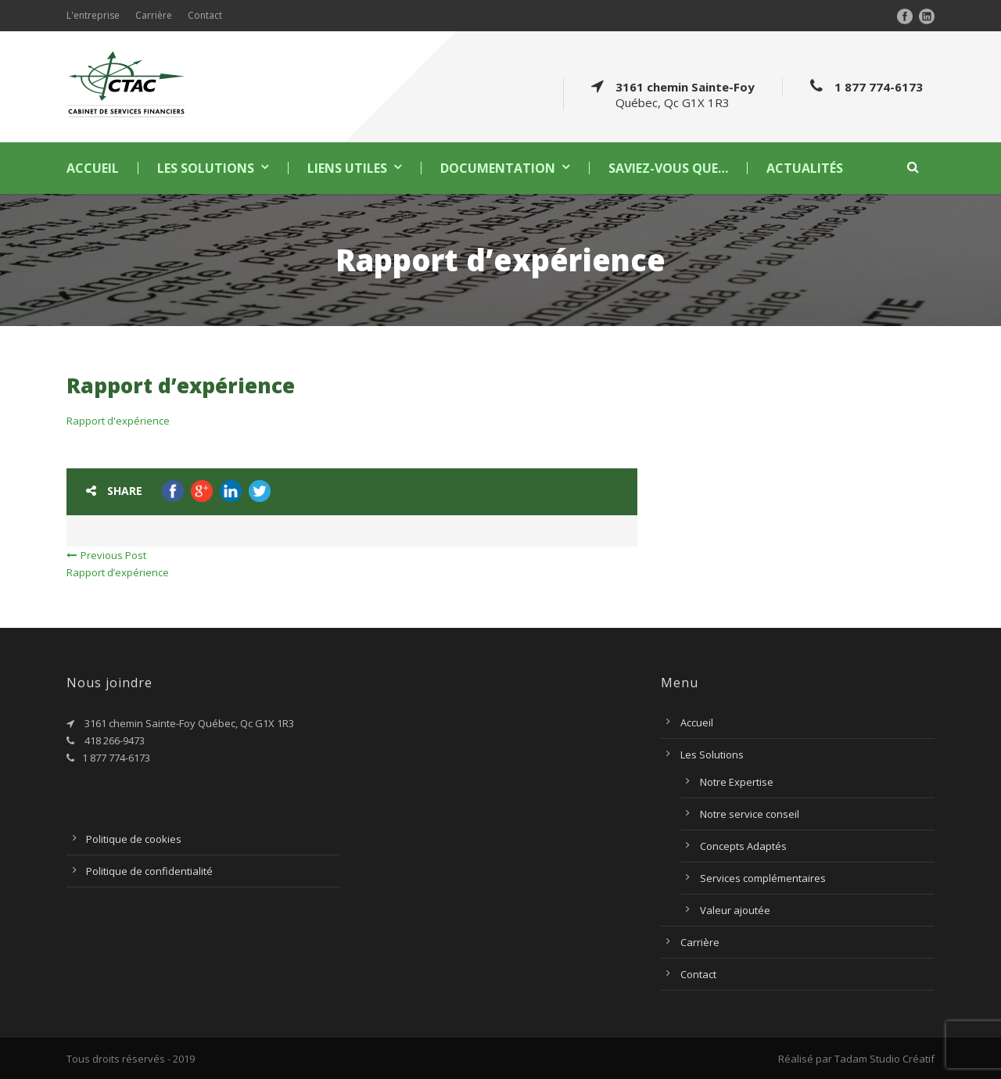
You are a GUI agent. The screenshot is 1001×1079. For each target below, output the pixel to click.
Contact (205, 15)
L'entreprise (93, 15)
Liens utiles (347, 168)
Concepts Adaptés (743, 846)
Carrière (153, 15)
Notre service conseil (749, 814)
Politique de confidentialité (149, 871)
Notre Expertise (736, 782)
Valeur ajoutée (735, 910)
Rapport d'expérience (118, 421)
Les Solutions (205, 168)
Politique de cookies (133, 839)
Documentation (497, 168)
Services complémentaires (763, 878)
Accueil (92, 168)
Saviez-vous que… (668, 168)
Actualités (804, 168)
